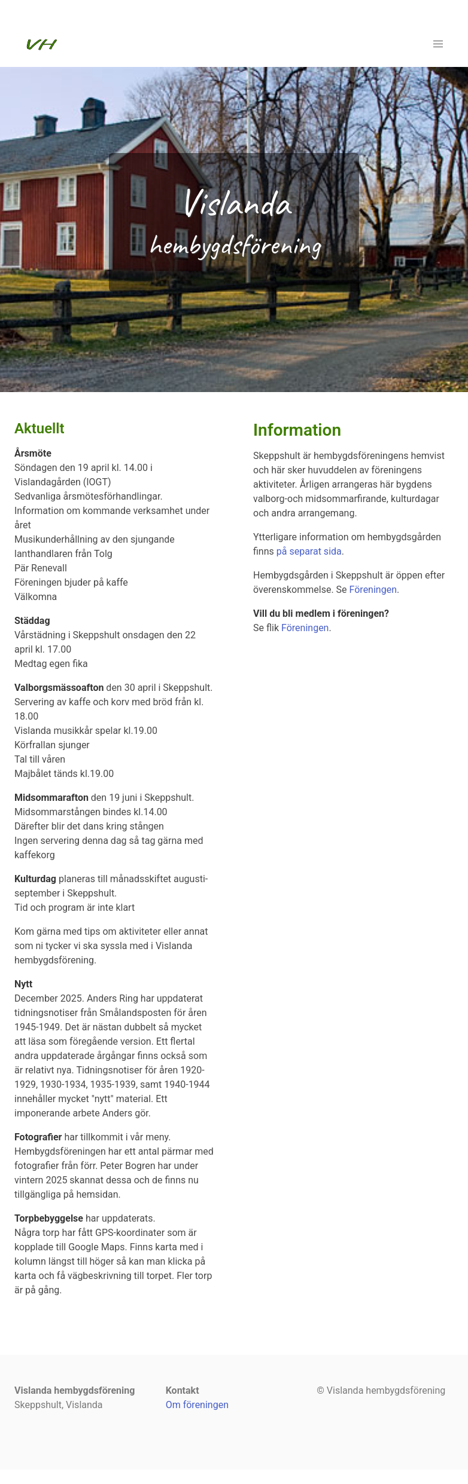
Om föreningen (197, 1404)
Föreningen (373, 589)
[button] (438, 44)
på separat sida (308, 551)
